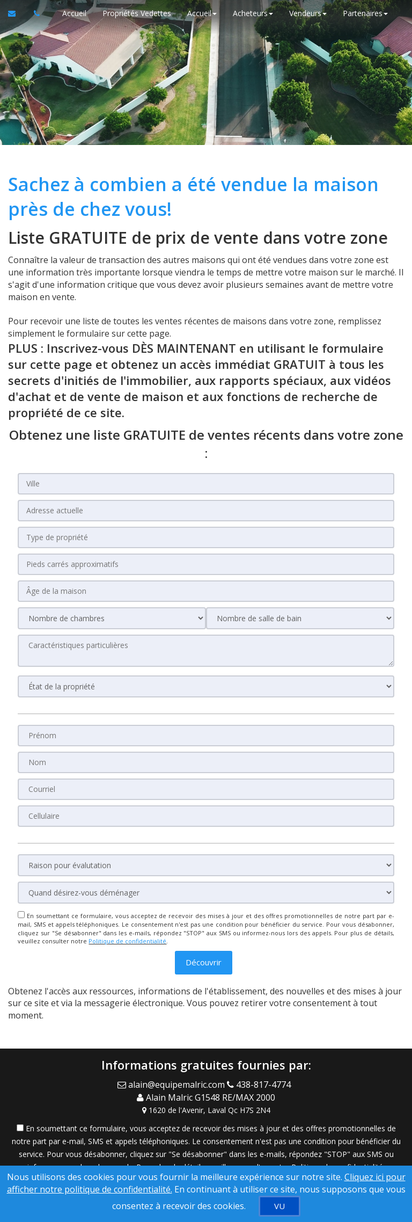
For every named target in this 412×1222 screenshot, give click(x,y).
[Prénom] (206, 735)
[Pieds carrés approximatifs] (206, 564)
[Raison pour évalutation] (206, 865)
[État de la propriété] (206, 686)
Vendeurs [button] (308, 13)
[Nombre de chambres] (112, 618)
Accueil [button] (202, 13)
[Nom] (206, 762)
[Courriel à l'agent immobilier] (17, 13)
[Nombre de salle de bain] (300, 618)
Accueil (74, 13)
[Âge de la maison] (206, 591)
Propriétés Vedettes (136, 13)
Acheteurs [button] (253, 13)
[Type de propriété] (206, 537)
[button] (203, 962)
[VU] (279, 1206)
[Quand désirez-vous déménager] (206, 893)
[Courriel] (206, 789)
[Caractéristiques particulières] (206, 651)
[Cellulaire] (206, 816)
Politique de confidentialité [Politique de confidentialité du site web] (127, 941)
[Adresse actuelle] (206, 510)
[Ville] (206, 483)
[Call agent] (261, 1084)
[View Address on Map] (206, 1109)
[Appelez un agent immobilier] (34, 13)
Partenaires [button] (365, 13)
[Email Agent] (172, 1084)
